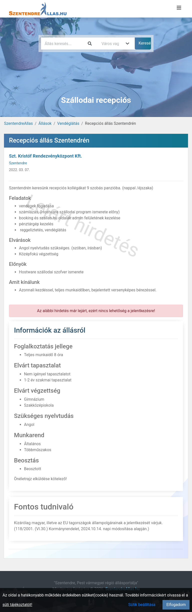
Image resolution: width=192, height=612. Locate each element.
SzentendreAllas (18, 123)
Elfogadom (176, 604)
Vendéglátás (68, 123)
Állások (45, 123)
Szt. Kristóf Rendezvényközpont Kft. (45, 156)
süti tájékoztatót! (17, 604)
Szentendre (18, 163)
